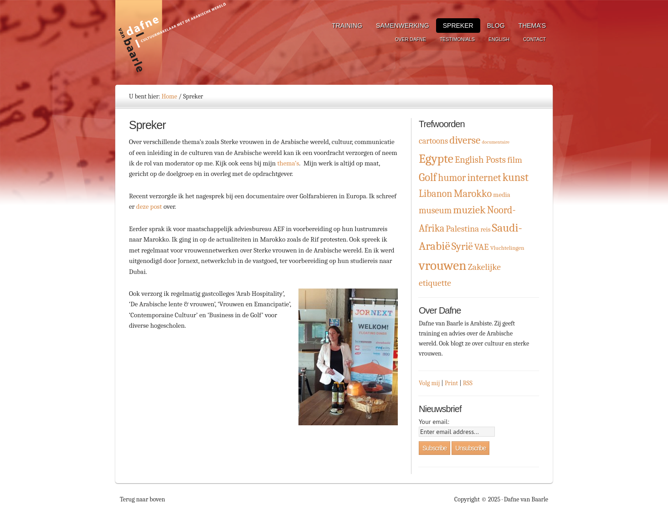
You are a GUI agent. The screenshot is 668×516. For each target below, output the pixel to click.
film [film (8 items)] (514, 160)
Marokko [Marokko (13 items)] (473, 194)
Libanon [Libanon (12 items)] (435, 193)
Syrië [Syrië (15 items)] (462, 246)
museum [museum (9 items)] (435, 210)
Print (451, 383)
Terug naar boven (142, 499)
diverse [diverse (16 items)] (464, 140)
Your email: (434, 422)
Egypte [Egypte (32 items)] (436, 158)
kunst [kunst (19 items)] (516, 177)
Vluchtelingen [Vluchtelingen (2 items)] (507, 247)
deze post (149, 206)
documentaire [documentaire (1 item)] (495, 142)
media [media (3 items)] (501, 195)
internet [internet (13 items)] (484, 178)
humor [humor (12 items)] (452, 177)
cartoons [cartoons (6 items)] (433, 141)
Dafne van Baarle (172, 42)
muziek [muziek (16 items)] (469, 210)
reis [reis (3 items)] (485, 229)
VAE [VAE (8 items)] (481, 247)
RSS (468, 383)
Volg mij (429, 383)
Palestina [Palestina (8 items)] (462, 228)
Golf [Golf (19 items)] (428, 177)
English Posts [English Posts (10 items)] (480, 159)
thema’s (288, 163)
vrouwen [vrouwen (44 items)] (443, 265)
